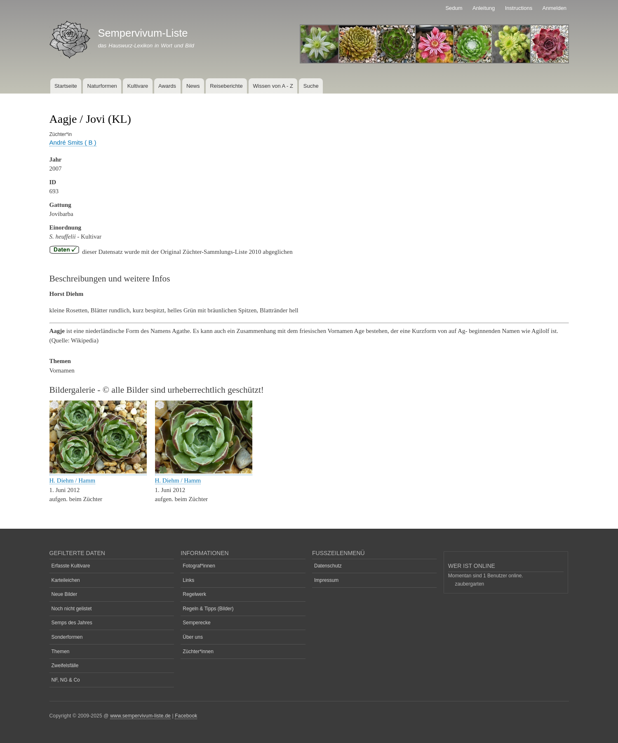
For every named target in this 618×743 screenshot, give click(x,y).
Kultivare (137, 86)
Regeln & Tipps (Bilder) (208, 609)
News (193, 86)
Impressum (326, 580)
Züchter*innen (198, 651)
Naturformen (102, 86)
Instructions (518, 8)
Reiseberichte (226, 86)
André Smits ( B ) (72, 142)
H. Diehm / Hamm (72, 480)
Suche (311, 86)
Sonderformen (67, 637)
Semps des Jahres (72, 623)
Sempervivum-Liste (143, 33)
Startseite (65, 86)
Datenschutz (328, 566)
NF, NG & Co (66, 680)
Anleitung (483, 8)
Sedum (453, 8)
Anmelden (555, 8)
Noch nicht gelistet (72, 609)
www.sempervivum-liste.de (140, 716)
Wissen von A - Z (273, 86)
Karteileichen (66, 580)
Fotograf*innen (199, 566)
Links (188, 580)
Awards (167, 86)
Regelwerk (194, 594)
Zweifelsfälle (65, 665)
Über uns (193, 637)
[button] (98, 471)
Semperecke (196, 623)
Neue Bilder (65, 594)
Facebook (186, 716)
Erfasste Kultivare (71, 566)
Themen (61, 651)
